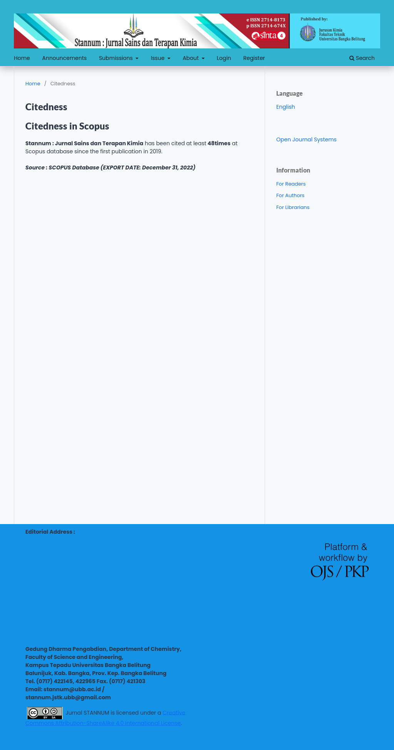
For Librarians (292, 207)
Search (362, 58)
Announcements (64, 58)
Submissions (116, 58)
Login (224, 58)
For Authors (290, 195)
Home (22, 58)
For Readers (291, 184)
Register (254, 58)
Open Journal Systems (306, 139)
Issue (158, 58)
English (285, 107)
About (191, 58)
